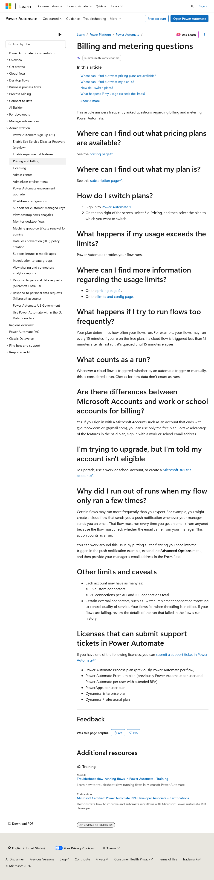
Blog (63, 859)
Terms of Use (168, 859)
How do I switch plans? (97, 87)
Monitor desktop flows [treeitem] (29, 221)
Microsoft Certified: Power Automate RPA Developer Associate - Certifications (133, 798)
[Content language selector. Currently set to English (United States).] (27, 848)
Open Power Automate (189, 18)
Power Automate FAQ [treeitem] (24, 331)
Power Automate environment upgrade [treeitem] (34, 191)
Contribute (82, 859)
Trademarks (191, 859)
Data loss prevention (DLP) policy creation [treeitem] (36, 244)
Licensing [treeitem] (19, 168)
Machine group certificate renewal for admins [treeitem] (39, 231)
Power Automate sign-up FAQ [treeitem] (34, 135)
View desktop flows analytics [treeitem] (33, 214)
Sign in (203, 6)
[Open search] (192, 6)
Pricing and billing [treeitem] (26, 161)
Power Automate (127, 34)
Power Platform (100, 34)
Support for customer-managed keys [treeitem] (39, 208)
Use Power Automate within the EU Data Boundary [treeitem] (37, 315)
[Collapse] (60, 34)
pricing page (100, 153)
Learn (81, 34)
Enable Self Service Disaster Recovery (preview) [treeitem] (39, 144)
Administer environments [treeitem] (30, 181)
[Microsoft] (9, 6)
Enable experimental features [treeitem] (33, 154)
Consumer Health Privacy (132, 859)
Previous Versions (41, 859)
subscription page (104, 180)
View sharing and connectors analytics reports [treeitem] (33, 270)
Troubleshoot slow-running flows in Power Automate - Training (122, 779)
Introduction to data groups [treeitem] (32, 260)
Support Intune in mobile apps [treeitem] (34, 253)
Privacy (100, 859)
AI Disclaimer (15, 859)
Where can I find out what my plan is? (107, 81)
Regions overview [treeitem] (21, 325)
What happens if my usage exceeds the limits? (113, 93)
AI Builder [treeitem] (16, 107)
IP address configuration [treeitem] (30, 201)
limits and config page (115, 296)
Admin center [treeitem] (22, 174)
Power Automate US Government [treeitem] (36, 305)
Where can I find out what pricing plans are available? (118, 75)
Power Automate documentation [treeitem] (32, 53)
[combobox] (36, 44)
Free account (157, 18)
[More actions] (204, 34)
